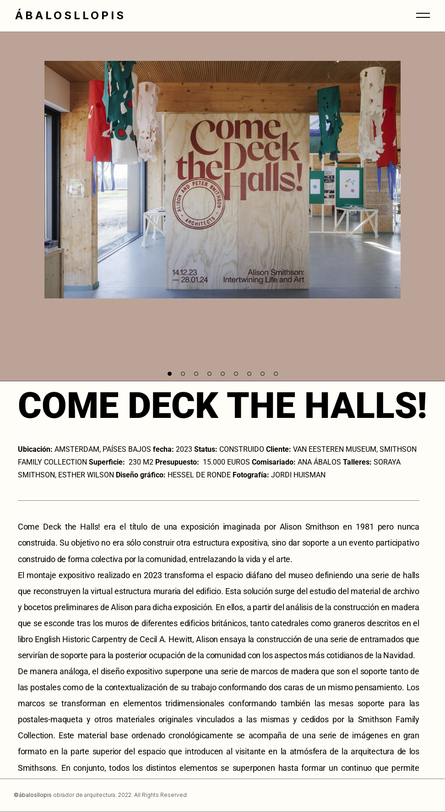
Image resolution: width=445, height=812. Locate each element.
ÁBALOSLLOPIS (70, 15)
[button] (170, 374)
